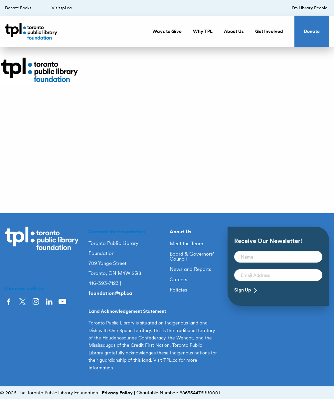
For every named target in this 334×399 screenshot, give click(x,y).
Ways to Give (167, 31)
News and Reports (190, 269)
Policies (178, 290)
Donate (312, 31)
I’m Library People (309, 7)
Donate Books (18, 7)
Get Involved (269, 31)
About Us (234, 31)
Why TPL (203, 31)
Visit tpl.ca (62, 7)
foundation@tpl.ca (110, 293)
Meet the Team (186, 243)
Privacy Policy (117, 392)
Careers (178, 279)
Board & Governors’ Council (192, 257)
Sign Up (242, 290)
